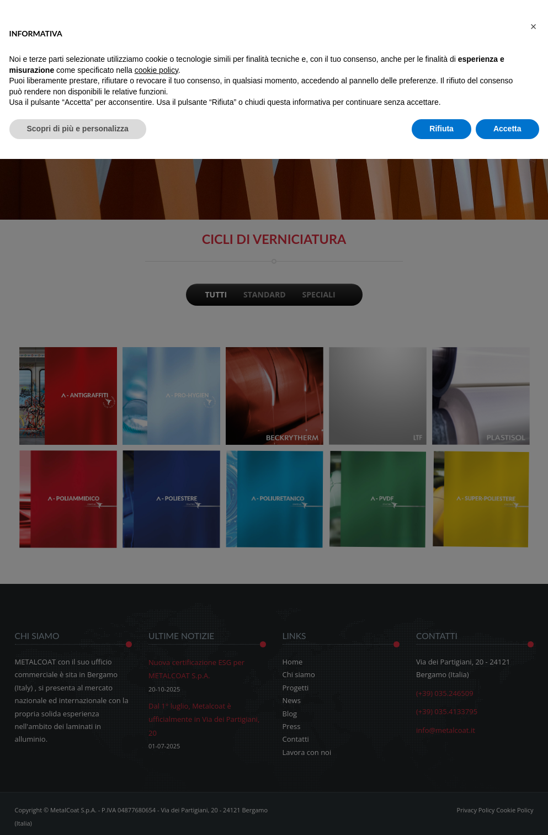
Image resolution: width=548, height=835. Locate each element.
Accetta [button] (507, 128)
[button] (533, 26)
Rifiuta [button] (441, 128)
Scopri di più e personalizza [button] (78, 128)
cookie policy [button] (156, 70)
